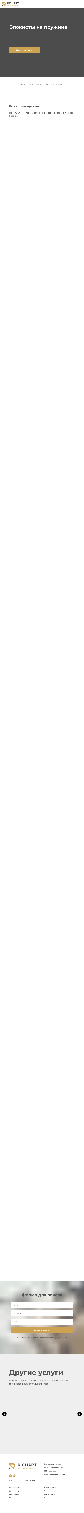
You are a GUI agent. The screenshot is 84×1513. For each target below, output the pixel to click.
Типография (35, 84)
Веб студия (14, 1495)
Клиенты (48, 1492)
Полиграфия (14, 1488)
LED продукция (50, 1472)
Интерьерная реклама (54, 1468)
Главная (21, 84)
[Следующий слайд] (79, 1414)
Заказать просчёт (42, 1330)
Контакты (48, 1499)
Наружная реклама (52, 1465)
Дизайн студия (15, 1492)
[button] (24, 50)
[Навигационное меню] (80, 4)
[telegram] (10, 1476)
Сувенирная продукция (54, 1475)
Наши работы (50, 1488)
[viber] (14, 1476)
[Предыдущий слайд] (4, 1414)
